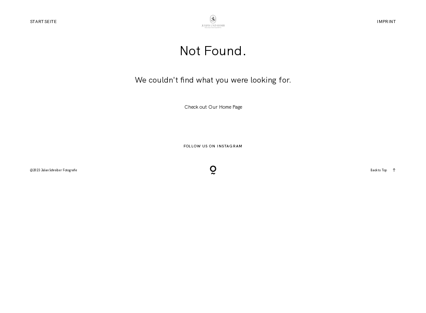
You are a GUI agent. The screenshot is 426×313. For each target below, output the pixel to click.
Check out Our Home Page (213, 107)
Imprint (386, 22)
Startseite (43, 22)
